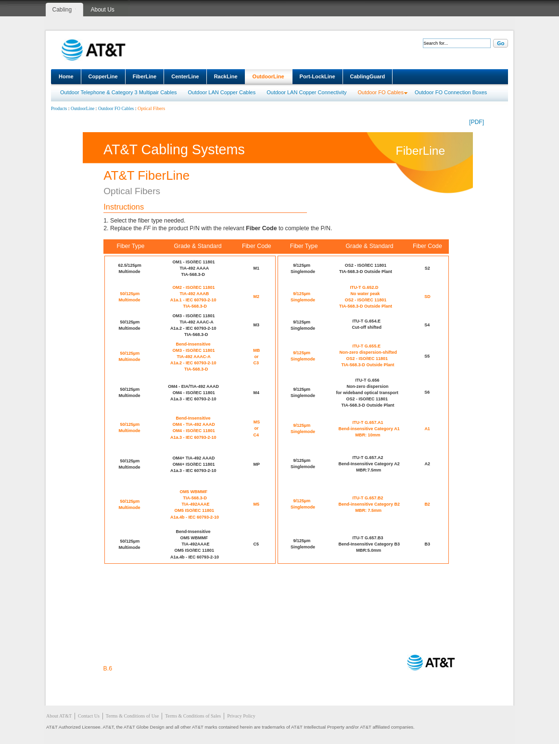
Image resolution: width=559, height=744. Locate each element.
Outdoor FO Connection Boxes (451, 92)
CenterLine (185, 76)
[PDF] (476, 122)
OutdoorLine (268, 76)
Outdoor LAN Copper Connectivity (306, 92)
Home (66, 76)
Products (59, 108)
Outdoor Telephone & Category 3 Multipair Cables (118, 92)
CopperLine (103, 76)
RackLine (226, 76)
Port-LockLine (317, 76)
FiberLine (145, 76)
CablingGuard (367, 76)
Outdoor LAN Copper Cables (222, 92)
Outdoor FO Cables (381, 92)
